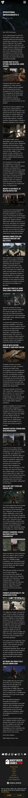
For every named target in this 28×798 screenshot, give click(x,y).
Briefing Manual (13, 777)
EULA (14, 769)
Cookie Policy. (5, 792)
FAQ (14, 773)
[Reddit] (15, 754)
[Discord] (25, 754)
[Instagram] (18, 754)
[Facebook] (6, 754)
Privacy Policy (14, 767)
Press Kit (14, 775)
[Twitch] (12, 754)
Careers (14, 771)
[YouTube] (3, 754)
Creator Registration (14, 779)
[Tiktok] (9, 754)
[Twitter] (22, 754)
